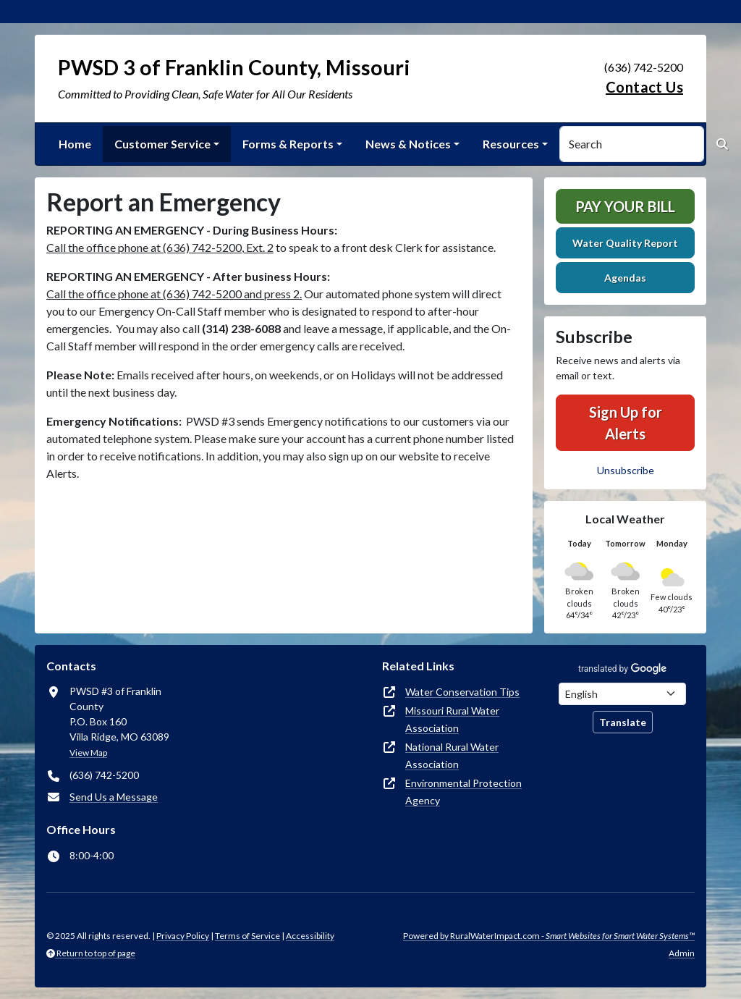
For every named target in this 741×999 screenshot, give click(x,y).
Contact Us (644, 87)
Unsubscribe (625, 470)
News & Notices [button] (408, 144)
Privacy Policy (182, 935)
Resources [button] (511, 144)
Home (75, 144)
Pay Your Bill (625, 206)
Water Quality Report (625, 243)
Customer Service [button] (162, 144)
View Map (88, 752)
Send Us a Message (113, 797)
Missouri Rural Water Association (452, 719)
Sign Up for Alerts (625, 422)
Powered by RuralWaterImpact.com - (549, 935)
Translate (622, 722)
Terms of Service (247, 935)
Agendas (625, 277)
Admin (682, 953)
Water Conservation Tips (462, 692)
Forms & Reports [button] (288, 144)
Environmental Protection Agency (463, 791)
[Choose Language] (622, 694)
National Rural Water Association (452, 755)
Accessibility (310, 935)
